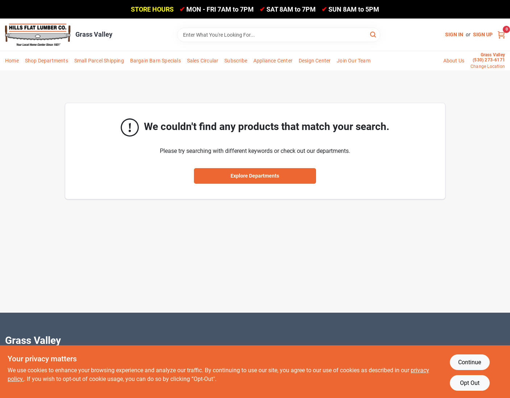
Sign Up (483, 34)
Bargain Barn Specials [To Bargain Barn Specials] (155, 61)
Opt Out (470, 382)
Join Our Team (353, 61)
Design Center (315, 61)
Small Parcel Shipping (99, 61)
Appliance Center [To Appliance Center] (273, 61)
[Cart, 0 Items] (501, 34)
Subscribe (235, 61)
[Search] (373, 34)
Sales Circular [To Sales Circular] (203, 61)
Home (12, 61)
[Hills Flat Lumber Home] (37, 34)
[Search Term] (278, 35)
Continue (469, 362)
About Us (454, 61)
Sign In (454, 34)
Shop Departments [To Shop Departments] (46, 61)
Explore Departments (255, 176)
